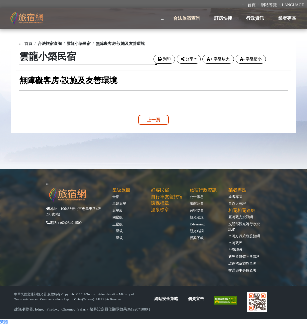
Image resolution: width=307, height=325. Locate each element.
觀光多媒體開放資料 (244, 257)
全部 (115, 197)
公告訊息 (197, 197)
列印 (164, 59)
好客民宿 (160, 189)
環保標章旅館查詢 (242, 263)
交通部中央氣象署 (242, 270)
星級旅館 (121, 189)
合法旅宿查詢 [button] (186, 18)
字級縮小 (251, 59)
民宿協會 (197, 210)
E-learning (197, 224)
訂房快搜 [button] (223, 18)
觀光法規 (197, 217)
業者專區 (235, 197)
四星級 (117, 217)
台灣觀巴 (235, 243)
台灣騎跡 (235, 250)
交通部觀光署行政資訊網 (244, 226)
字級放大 (218, 59)
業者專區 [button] (287, 18)
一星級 (117, 238)
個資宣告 (196, 299)
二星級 (117, 231)
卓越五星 (119, 203)
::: (244, 5)
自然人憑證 (237, 203)
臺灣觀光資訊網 (240, 217)
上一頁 (153, 119)
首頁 (252, 5)
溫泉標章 (160, 209)
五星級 (117, 210)
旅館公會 (197, 203)
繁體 (4, 322)
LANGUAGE (293, 5)
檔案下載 (197, 238)
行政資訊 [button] (255, 18)
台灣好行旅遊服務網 (244, 236)
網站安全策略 (166, 299)
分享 (187, 59)
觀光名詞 (197, 231)
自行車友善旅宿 (166, 196)
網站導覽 (269, 5)
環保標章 (160, 203)
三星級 (117, 224)
